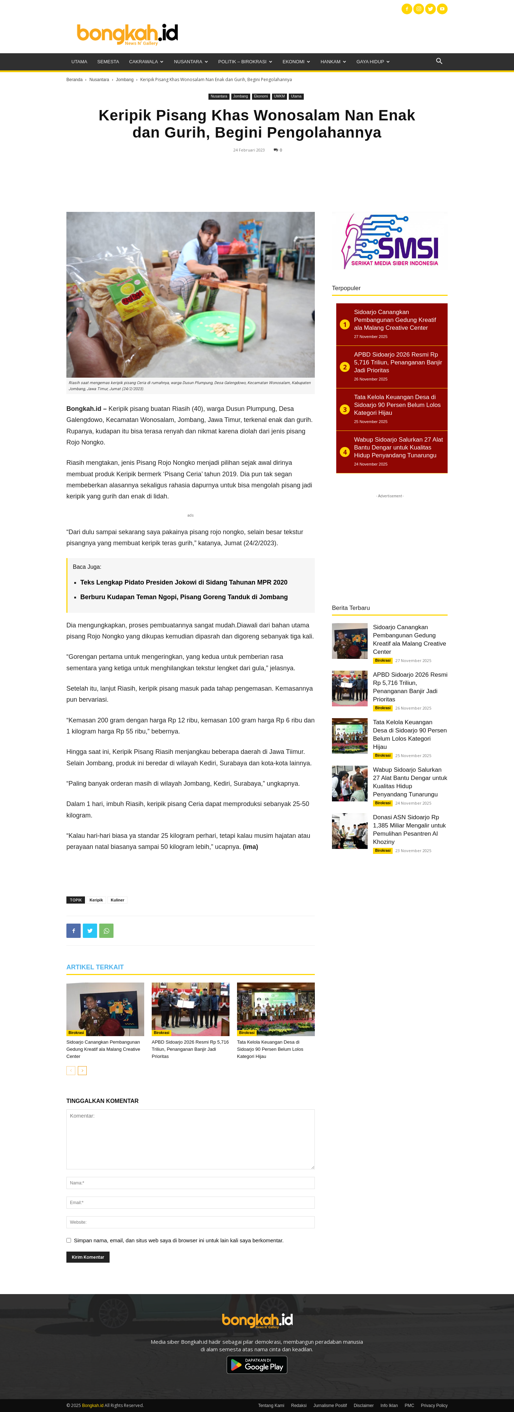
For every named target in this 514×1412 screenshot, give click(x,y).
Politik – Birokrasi (245, 61)
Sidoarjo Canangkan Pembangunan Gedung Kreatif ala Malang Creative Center (103, 1049)
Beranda (74, 79)
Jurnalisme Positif (330, 1405)
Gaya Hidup (373, 61)
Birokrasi (76, 1033)
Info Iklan (389, 1405)
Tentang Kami (271, 1405)
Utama (79, 61)
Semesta (108, 61)
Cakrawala (146, 61)
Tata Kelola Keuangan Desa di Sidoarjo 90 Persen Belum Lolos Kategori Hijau (270, 1049)
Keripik (96, 900)
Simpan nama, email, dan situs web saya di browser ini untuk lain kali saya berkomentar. (179, 1240)
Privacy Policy (434, 1405)
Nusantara (191, 61)
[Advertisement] (318, 34)
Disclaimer (364, 1405)
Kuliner (117, 900)
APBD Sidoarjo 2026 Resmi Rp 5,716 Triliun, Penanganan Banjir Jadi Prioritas (190, 1049)
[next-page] (82, 1070)
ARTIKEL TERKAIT (95, 967)
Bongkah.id (93, 1405)
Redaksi (299, 1405)
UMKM (279, 96)
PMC (409, 1405)
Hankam (333, 61)
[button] (439, 62)
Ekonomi (296, 61)
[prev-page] (70, 1070)
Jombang (124, 79)
